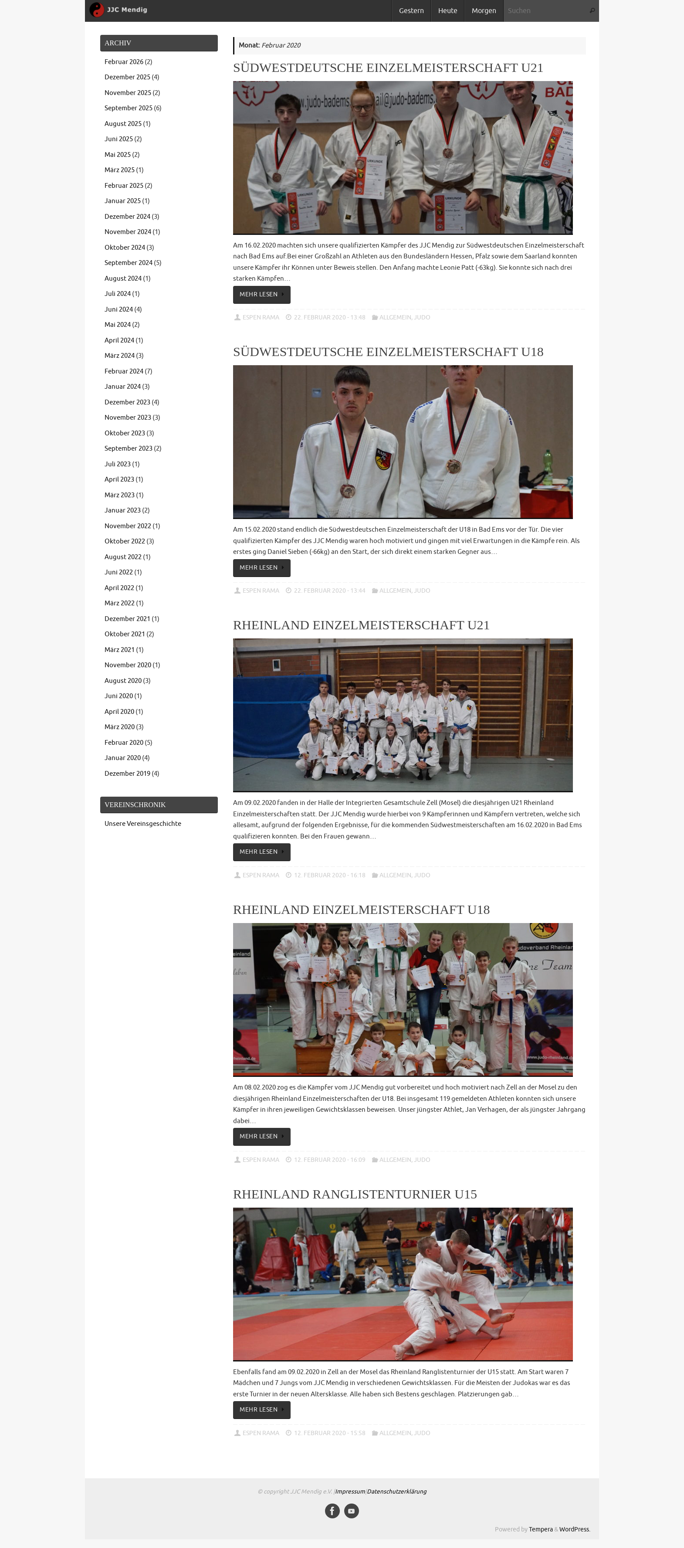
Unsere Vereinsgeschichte (143, 824)
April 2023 (119, 479)
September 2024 (128, 263)
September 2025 (128, 108)
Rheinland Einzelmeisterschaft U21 (361, 625)
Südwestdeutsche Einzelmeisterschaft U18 (388, 351)
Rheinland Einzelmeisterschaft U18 (361, 909)
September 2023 (128, 449)
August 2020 (123, 681)
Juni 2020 (119, 696)
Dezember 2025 (127, 77)
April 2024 (119, 340)
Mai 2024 (118, 325)
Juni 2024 (119, 310)
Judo (422, 317)
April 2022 (119, 588)
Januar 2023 (123, 510)
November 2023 (128, 418)
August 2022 (123, 557)
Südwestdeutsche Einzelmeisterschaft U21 (388, 67)
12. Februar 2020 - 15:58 (330, 1433)
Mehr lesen (263, 294)
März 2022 (120, 603)
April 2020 (119, 712)
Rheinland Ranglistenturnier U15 (355, 1194)
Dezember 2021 (127, 619)
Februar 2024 (124, 371)
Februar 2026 (124, 62)
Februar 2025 (124, 186)
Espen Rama (261, 317)
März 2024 (120, 356)
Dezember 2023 (127, 402)
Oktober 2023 (125, 433)
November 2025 (128, 93)
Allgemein (395, 317)
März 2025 (120, 170)
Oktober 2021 (125, 634)
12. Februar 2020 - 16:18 (330, 875)
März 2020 (120, 727)
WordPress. (574, 1529)
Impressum (350, 1491)
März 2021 (120, 650)
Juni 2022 (119, 572)
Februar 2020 (124, 743)
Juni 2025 (119, 139)
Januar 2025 (123, 201)
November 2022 (128, 526)
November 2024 (128, 232)
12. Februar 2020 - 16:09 (330, 1160)
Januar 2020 (123, 758)
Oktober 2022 (125, 541)
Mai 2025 (118, 155)
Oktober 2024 (125, 248)
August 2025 (123, 124)
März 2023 (120, 495)
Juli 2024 (118, 294)
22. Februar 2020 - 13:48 (330, 317)
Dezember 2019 (127, 774)
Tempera (541, 1529)
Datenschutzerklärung (397, 1491)
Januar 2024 (123, 387)
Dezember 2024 (127, 217)
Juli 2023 (118, 464)
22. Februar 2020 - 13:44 (330, 590)
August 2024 (123, 279)
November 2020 (128, 665)
